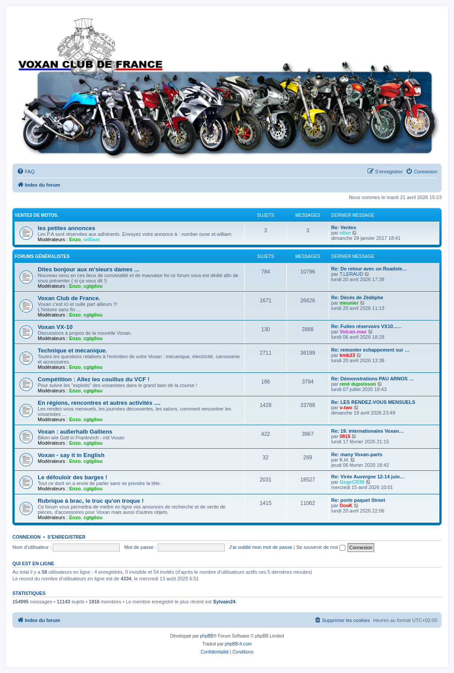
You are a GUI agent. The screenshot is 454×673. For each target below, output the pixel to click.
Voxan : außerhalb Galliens (75, 431)
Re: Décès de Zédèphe (357, 297)
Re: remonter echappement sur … (370, 349)
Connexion (26, 537)
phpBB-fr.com (238, 644)
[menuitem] (26, 171)
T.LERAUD (351, 274)
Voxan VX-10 (55, 327)
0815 (345, 436)
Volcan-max (353, 331)
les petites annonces (66, 228)
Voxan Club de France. (69, 298)
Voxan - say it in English (71, 455)
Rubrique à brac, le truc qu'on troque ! (91, 500)
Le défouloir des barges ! (72, 477)
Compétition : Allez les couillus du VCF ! (93, 379)
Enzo (75, 239)
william (91, 239)
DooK (346, 505)
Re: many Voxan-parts (356, 454)
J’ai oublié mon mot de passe (260, 547)
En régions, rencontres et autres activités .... (99, 402)
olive (345, 232)
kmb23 (347, 355)
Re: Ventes (343, 227)
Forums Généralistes (42, 256)
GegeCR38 (352, 482)
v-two (346, 407)
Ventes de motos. (37, 215)
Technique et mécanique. (72, 350)
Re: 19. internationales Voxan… (367, 431)
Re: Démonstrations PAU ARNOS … (372, 378)
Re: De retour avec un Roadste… (369, 268)
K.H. (344, 459)
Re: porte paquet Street (358, 500)
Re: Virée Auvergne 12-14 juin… (368, 476)
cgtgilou (92, 286)
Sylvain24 (224, 601)
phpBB (206, 636)
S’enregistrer (66, 537)
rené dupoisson (358, 384)
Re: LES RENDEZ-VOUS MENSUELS (373, 402)
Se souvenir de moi (320, 547)
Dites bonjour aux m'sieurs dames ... (88, 269)
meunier (349, 302)
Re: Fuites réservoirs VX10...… (366, 326)
